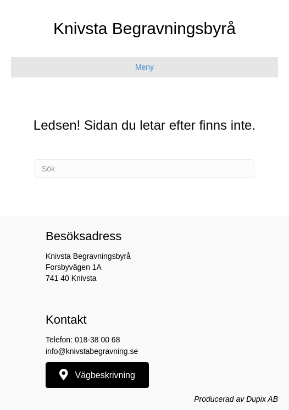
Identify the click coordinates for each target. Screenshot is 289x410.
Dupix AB (262, 399)
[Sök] (144, 168)
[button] (97, 375)
